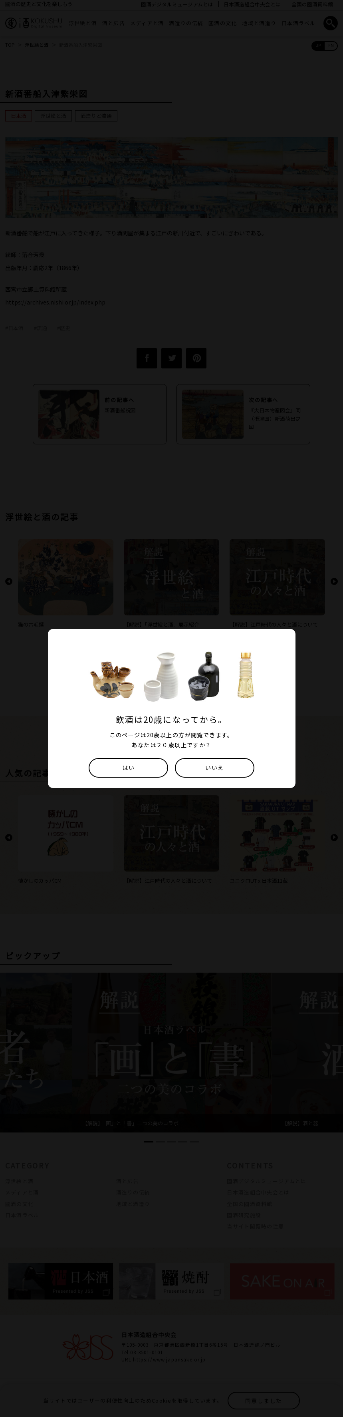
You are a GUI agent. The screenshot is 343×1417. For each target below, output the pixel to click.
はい (128, 768)
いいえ (214, 768)
